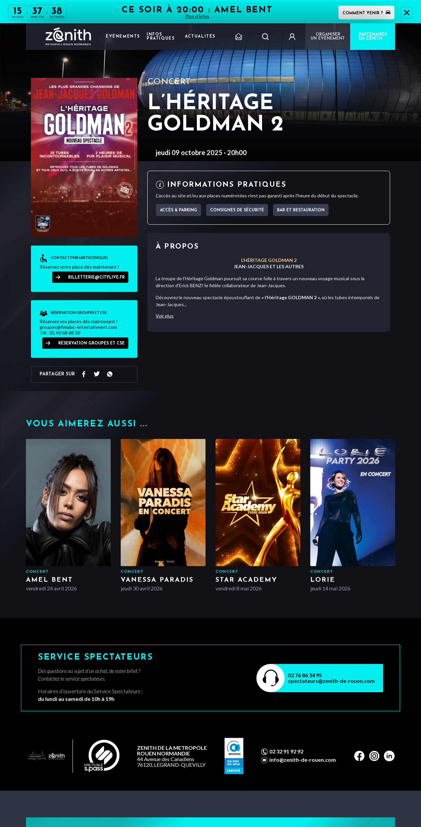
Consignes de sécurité (237, 210)
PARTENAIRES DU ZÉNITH (373, 37)
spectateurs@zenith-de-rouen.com (331, 681)
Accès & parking (178, 210)
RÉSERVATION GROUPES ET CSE (91, 343)
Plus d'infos (197, 16)
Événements (123, 37)
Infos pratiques (161, 37)
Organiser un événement (328, 37)
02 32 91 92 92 (286, 751)
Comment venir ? (366, 13)
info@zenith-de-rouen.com (302, 760)
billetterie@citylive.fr (96, 278)
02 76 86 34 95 (305, 675)
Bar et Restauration (301, 210)
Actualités (200, 37)
